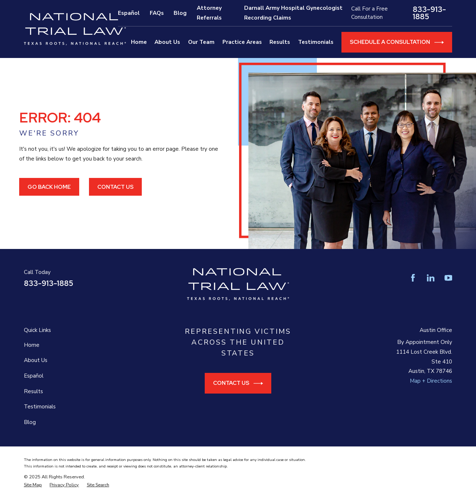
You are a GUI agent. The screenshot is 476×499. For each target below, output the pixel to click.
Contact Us (115, 187)
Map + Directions (431, 380)
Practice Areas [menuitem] (242, 42)
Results (33, 391)
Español (129, 13)
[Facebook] (413, 278)
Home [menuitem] (139, 42)
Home (31, 345)
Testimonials (40, 406)
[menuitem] (33, 485)
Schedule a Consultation (397, 42)
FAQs (157, 13)
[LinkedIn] (430, 278)
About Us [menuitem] (167, 42)
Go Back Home (49, 187)
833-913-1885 (429, 13)
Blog (180, 13)
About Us (35, 360)
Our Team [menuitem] (201, 42)
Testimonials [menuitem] (315, 42)
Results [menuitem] (279, 42)
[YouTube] (448, 278)
